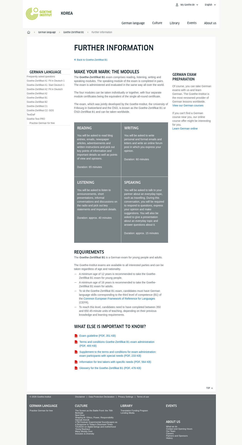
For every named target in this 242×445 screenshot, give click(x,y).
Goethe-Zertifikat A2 (37, 93)
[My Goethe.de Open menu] (187, 4)
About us (210, 23)
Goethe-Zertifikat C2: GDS (40, 110)
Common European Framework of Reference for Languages (119, 298)
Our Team (170, 431)
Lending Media (127, 413)
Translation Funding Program (134, 410)
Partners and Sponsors (177, 436)
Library (175, 23)
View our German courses (188, 105)
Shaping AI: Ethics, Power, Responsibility (94, 417)
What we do (171, 426)
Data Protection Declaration (102, 397)
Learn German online (185, 128)
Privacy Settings (125, 397)
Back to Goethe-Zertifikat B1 (92, 59)
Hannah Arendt (82, 420)
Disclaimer (80, 397)
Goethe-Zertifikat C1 (37, 106)
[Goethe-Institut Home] (39, 14)
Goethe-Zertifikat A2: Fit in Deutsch (45, 89)
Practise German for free (42, 123)
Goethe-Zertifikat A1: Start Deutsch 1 (46, 85)
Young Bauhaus (82, 429)
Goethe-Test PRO (36, 119)
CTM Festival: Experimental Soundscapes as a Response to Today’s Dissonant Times (96, 423)
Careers (170, 433)
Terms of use (143, 397)
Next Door (80, 415)
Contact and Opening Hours (179, 429)
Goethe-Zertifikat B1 (37, 97)
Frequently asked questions (41, 76)
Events (171, 406)
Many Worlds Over (84, 431)
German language (133, 23)
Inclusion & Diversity (84, 433)
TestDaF (31, 114)
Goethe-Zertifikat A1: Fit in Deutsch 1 (46, 80)
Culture (81, 406)
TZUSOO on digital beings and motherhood (95, 427)
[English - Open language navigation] (210, 4)
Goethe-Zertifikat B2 (37, 102)
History (169, 438)
